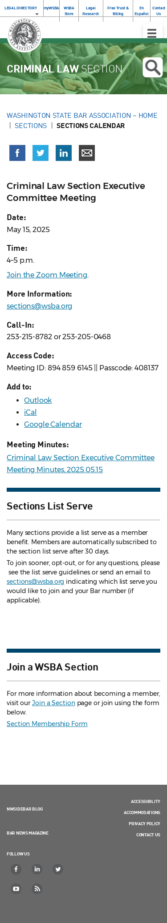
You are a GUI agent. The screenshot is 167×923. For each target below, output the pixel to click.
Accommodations (142, 812)
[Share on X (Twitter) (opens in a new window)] (40, 153)
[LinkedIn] (37, 869)
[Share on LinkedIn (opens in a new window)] (63, 153)
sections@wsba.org (39, 306)
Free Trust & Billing (117, 10)
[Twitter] (58, 869)
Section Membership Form (47, 724)
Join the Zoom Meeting (47, 275)
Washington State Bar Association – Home (83, 115)
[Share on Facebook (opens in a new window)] (17, 153)
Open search (152, 68)
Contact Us (158, 10)
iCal (30, 412)
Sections (31, 125)
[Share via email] (87, 153)
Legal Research (90, 10)
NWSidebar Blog (25, 808)
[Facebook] (16, 869)
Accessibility (145, 801)
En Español (141, 10)
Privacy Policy (144, 823)
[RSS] (37, 889)
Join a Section (53, 703)
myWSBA (51, 7)
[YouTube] (16, 889)
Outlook (38, 400)
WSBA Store (69, 10)
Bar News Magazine (28, 832)
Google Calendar (53, 424)
